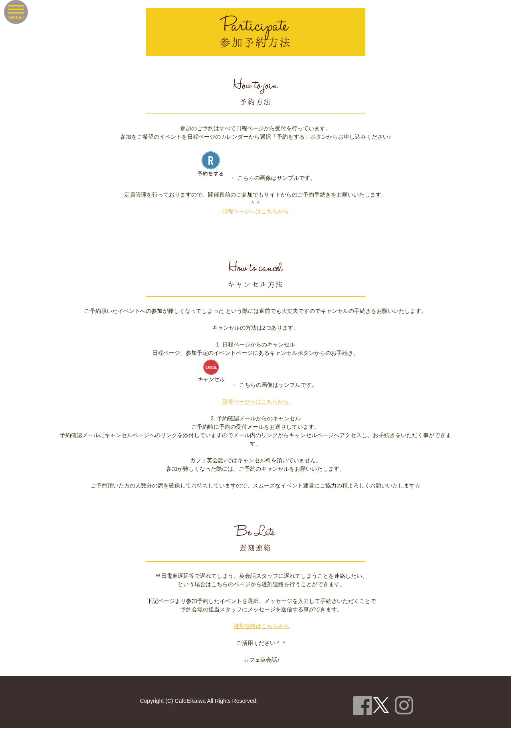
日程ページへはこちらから (255, 211)
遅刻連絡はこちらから (261, 626)
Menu (16, 12)
